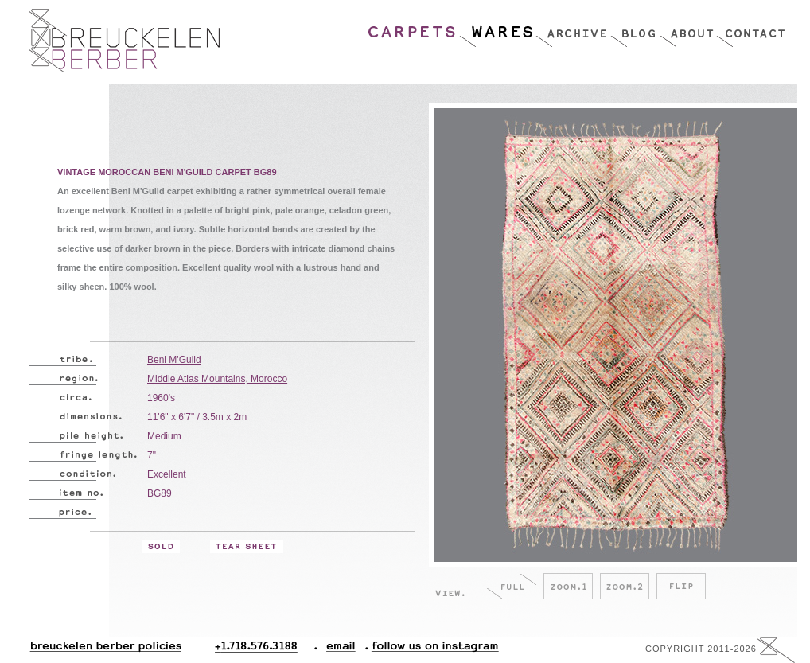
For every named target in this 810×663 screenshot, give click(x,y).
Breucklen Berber (124, 40)
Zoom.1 (568, 586)
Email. (337, 650)
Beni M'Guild (174, 359)
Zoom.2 (624, 586)
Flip (681, 586)
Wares (496, 28)
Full (511, 586)
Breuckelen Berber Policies (105, 650)
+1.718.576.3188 (266, 650)
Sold (161, 546)
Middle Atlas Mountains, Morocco (217, 378)
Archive (572, 28)
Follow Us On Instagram (428, 650)
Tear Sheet (246, 546)
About (688, 28)
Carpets (413, 28)
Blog (635, 28)
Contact (750, 28)
